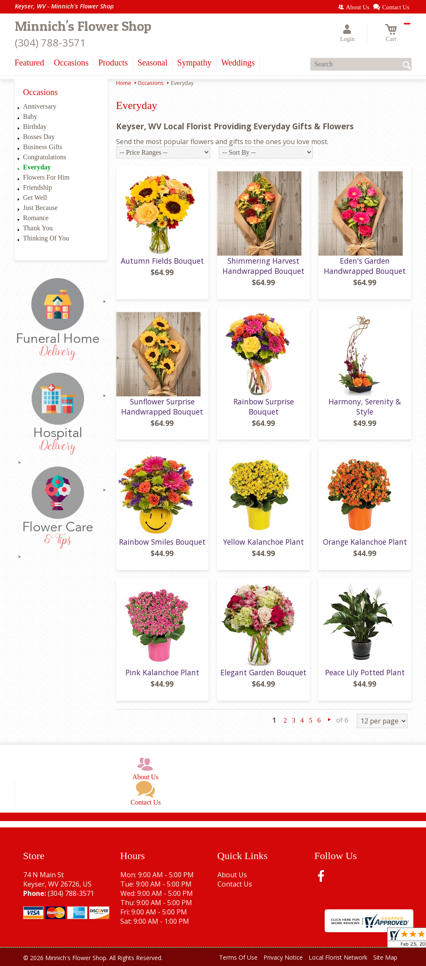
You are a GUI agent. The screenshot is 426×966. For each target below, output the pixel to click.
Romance (36, 217)
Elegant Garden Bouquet (263, 672)
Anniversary (40, 106)
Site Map (385, 957)
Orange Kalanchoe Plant (365, 542)
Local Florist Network (338, 957)
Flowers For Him (46, 177)
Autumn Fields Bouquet (162, 261)
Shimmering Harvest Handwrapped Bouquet (263, 266)
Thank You (38, 228)
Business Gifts (42, 146)
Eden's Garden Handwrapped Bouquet (365, 266)
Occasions (151, 83)
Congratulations (44, 157)
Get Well (35, 197)
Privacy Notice (283, 957)
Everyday (37, 167)
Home (123, 83)
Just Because (40, 207)
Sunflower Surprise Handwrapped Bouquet (162, 406)
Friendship (37, 187)
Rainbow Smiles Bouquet (162, 542)
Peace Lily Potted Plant (365, 672)
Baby (30, 116)
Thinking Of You (46, 238)
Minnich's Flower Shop (83, 26)
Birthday (35, 126)
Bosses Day (39, 136)
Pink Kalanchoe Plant (162, 672)
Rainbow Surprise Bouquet (263, 406)
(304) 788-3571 (50, 42)
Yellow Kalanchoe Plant (263, 542)
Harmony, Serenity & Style (364, 406)
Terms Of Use (238, 957)
